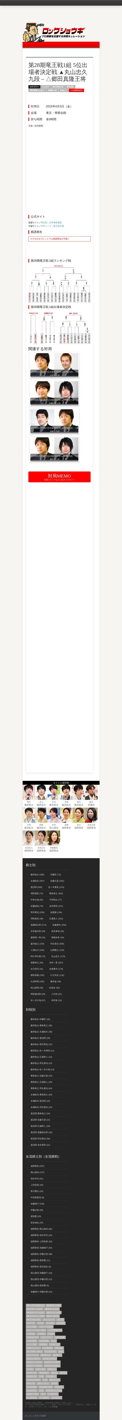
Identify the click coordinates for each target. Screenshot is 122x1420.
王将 (29, 825)
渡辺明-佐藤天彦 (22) (40, 1120)
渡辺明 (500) (36, 887)
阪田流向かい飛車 (53, 1390)
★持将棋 (60, 1323)
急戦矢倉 (58, 1348)
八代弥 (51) (56, 994)
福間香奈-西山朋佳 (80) (41, 1229)
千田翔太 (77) (55, 900)
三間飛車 (41, 1334)
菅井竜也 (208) (37, 912)
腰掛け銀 (30, 1383)
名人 (41, 802)
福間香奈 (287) (37, 1166)
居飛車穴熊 (54, 1344)
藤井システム (43, 1383)
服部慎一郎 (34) (38, 937)
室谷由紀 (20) (37, 1222)
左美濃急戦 (47, 1348)
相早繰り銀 (31, 1373)
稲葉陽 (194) (56, 912)
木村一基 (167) (56, 962)
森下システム (32, 1355)
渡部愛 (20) (36, 1216)
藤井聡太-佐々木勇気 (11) (42, 1050)
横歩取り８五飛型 (34, 1366)
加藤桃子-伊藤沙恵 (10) (41, 1292)
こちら (54, 1406)
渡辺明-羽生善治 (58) (40, 1138)
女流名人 (29, 848)
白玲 (54, 825)
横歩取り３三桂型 (34, 1362)
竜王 (29, 802)
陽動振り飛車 (32, 1394)
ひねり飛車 (31, 1327)
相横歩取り (44, 1373)
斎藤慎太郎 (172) (38, 925)
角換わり (63, 90)
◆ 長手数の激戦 (33, 1320)
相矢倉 (54, 1373)
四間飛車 (43, 1344)
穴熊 (45, 1380)
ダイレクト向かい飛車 (36, 1330)
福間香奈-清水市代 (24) (41, 1235)
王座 (66, 802)
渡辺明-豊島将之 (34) (40, 1113)
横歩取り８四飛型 (52, 1366)
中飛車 (51, 1334)
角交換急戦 (31, 1387)
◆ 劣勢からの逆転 (34, 1309)
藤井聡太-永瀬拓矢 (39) (41, 1032)
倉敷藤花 (54, 848)
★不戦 (60, 1320)
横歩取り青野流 (49, 1359)
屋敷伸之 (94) (37, 962)
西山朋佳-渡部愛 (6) (40, 1285)
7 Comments (76, 90)
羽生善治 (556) (57, 944)
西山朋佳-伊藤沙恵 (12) (41, 1279)
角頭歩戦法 (31, 1390)
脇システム (54, 1380)
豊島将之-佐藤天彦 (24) (41, 1076)
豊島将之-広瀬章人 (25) (41, 1082)
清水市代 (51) (37, 1178)
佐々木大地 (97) (38, 1000)
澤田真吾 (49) (37, 918)
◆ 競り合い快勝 (53, 1312)
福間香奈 (66, 827)
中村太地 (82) (37, 900)
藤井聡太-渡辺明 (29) (40, 1038)
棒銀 (61, 1351)
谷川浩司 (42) (37, 969)
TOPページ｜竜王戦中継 (52, 226)
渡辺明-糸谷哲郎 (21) (40, 1145)
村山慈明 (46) (37, 988)
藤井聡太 (28, 805)
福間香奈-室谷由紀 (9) (41, 1266)
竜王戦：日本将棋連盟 (51, 222)
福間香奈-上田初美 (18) (41, 1241)
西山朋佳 (53, 827)
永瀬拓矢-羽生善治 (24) (41, 1107)
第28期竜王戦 (58, 87)
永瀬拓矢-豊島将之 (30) (41, 1094)
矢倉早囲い (50, 1376)
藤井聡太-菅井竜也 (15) (41, 1044)
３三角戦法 (31, 1398)
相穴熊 (63, 1373)
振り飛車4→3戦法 (34, 1351)
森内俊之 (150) (37, 944)
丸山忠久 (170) (58, 956)
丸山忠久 (45, 87)
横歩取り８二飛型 (52, 1362)
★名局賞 (50, 1323)
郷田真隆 (70, 87)
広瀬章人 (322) (56, 918)
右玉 (53, 1341)
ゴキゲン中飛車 (46, 1327)
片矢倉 (30, 1369)
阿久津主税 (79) (38, 956)
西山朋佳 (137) (37, 1172)
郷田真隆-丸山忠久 (37, 90)
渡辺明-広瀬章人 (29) (40, 1126)
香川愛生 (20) (37, 1191)
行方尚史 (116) (57, 975)
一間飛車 (30, 1334)
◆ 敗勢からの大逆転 (35, 1312)
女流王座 (91, 825)
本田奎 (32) (56, 1000)
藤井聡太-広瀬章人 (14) (41, 1057)
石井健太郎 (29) (38, 931)
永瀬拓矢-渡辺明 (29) (40, 1101)
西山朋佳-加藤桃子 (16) (41, 1273)
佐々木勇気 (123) (56, 887)
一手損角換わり (54, 1330)
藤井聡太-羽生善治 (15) (41, 1063)
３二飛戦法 (44, 1398)
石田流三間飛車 (33, 1380)
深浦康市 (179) (56, 969)
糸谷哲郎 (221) (56, 906)
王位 (54, 802)
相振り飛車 (40, 1369)
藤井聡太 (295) (37, 874)
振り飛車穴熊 (50, 1351)
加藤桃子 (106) (37, 1204)
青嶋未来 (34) (57, 937)
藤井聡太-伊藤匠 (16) (40, 1019)
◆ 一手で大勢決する (35, 1305)
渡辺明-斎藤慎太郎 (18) (41, 1132)
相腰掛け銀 (52, 90)
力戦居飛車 (31, 1341)
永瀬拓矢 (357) (37, 881)
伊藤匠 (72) (55, 874)
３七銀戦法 (52, 1394)
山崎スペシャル (33, 1348)
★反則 (40, 1323)
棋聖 (41, 825)
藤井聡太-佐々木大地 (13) (42, 1069)
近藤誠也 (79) (37, 906)
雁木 (43, 1394)
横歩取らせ (45, 1355)
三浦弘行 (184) (37, 950)
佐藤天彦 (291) (57, 881)
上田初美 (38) (37, 1185)
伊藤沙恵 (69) (37, 1210)
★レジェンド (49, 1320)
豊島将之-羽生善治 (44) (41, 1088)
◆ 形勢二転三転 (51, 1309)
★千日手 (30, 1323)
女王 (79, 825)
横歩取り (57, 1355)
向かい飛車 (31, 1344)
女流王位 (41, 848)
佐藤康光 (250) (59, 925)
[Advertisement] (59, 150)
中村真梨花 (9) (37, 1197)
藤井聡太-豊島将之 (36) (41, 1025)
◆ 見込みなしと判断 (35, 1316)
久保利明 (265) (37, 981)
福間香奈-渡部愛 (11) (40, 1260)
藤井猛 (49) (55, 981)
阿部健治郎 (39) (38, 994)
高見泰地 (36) (57, 931)
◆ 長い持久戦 (52, 1316)
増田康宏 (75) (37, 893)
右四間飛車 (44, 1341)
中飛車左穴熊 (32, 1337)
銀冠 (41, 1390)
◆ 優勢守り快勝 (53, 1305)
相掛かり (51, 1369)
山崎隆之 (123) (57, 950)
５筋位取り (56, 1398)
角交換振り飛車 (46, 1387)
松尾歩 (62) (54, 988)
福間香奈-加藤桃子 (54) (41, 1248)
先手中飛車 (59, 1337)
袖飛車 (54, 1383)
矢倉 (41, 1376)
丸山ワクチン (46, 1337)
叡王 (91, 802)
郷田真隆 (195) (37, 975)
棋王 (79, 802)
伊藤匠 (91, 805)
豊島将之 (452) (56, 893)
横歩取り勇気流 (33, 1359)
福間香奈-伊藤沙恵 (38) (41, 1254)
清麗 (66, 825)
